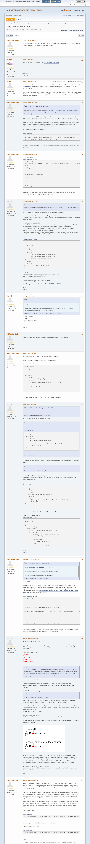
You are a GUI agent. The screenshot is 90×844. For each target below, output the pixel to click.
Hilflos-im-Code (13, 40)
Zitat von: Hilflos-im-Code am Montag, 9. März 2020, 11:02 (39, 408)
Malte (9, 81)
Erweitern (35, 159)
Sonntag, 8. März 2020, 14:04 (29, 154)
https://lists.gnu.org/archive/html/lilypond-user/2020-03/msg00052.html (43, 284)
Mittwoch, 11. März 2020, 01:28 (30, 638)
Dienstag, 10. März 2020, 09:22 (31, 559)
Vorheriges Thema (66, 30)
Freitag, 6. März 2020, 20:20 (30, 102)
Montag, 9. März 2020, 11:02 (29, 353)
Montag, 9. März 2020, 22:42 (29, 404)
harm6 (9, 201)
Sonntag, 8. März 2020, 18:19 (29, 201)
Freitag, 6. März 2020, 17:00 (29, 81)
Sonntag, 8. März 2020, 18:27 (29, 296)
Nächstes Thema (78, 30)
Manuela (10, 60)
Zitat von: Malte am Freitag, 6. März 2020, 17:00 (36, 106)
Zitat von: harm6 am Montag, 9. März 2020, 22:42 (37, 563)
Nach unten (9, 35)
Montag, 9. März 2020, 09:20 (29, 334)
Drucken (81, 35)
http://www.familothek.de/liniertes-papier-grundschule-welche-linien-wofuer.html (53, 675)
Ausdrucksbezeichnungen (51, 62)
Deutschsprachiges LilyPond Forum (24, 10)
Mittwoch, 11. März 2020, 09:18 (30, 780)
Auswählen (29, 133)
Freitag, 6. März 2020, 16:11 (29, 59)
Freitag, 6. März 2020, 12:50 (29, 40)
